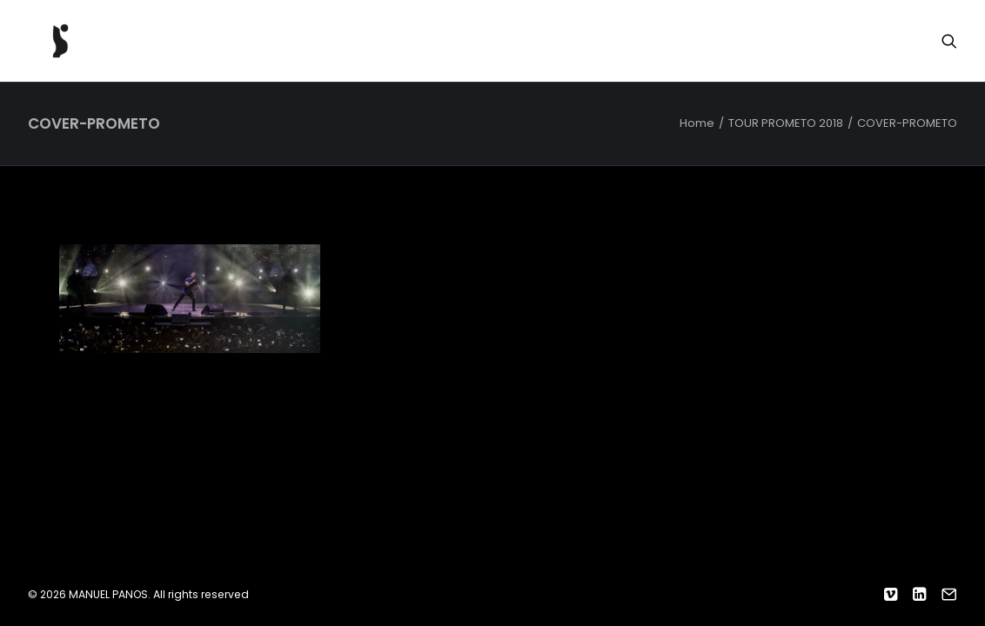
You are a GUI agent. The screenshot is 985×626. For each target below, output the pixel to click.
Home (697, 123)
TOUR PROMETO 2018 (785, 123)
